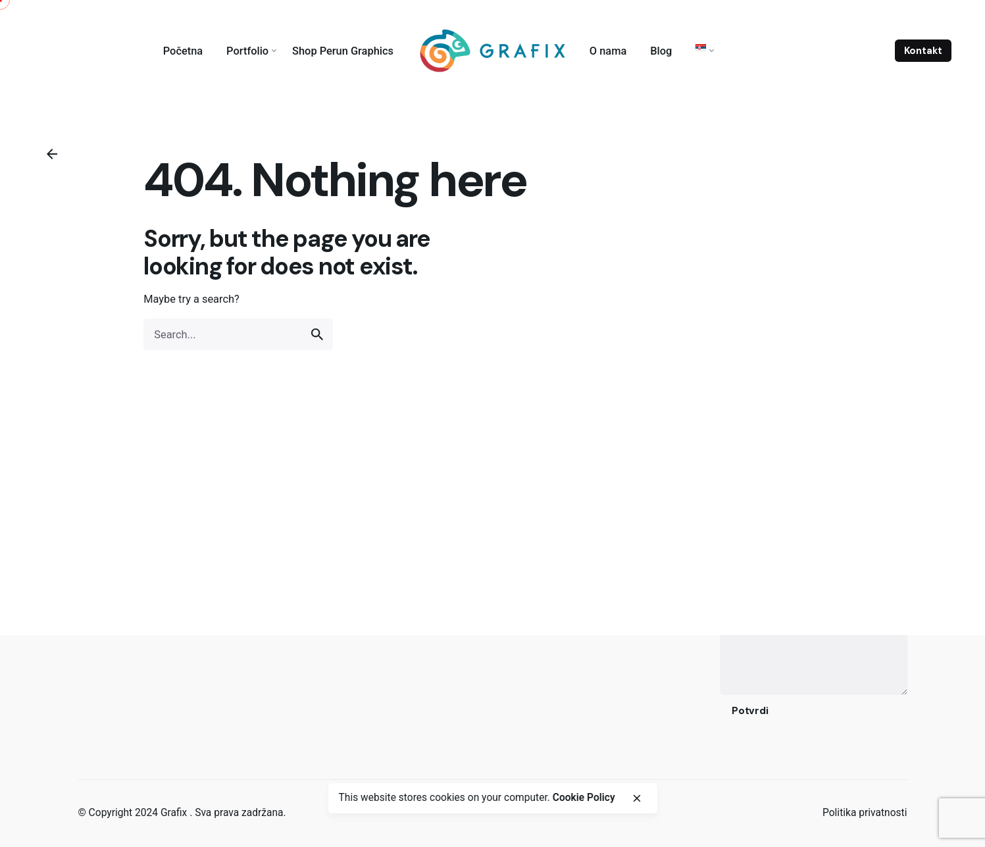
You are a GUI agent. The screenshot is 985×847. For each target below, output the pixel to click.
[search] (317, 334)
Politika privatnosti (864, 813)
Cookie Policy (584, 798)
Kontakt (923, 50)
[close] (637, 798)
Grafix (175, 813)
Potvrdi (750, 710)
